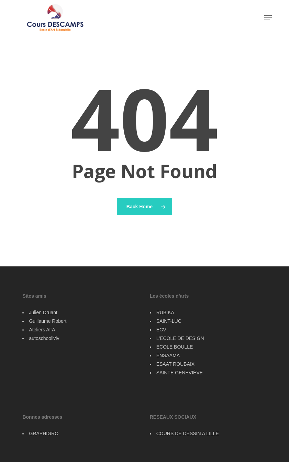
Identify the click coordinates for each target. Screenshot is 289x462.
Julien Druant (43, 312)
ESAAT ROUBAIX (175, 364)
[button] (268, 17)
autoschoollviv (44, 338)
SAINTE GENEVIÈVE (179, 372)
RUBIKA (165, 312)
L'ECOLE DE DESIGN (180, 338)
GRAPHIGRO (43, 433)
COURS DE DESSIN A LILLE (187, 433)
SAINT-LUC (168, 321)
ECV (161, 329)
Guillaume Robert (47, 321)
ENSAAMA (168, 355)
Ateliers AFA (42, 329)
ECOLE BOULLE (174, 347)
